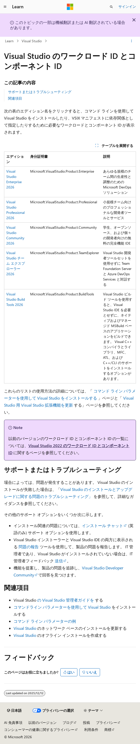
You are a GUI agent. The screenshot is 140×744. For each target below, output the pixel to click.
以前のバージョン (42, 722)
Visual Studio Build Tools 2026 (15, 299)
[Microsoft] (70, 7)
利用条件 (91, 729)
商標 (107, 729)
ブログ (68, 722)
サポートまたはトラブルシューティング (39, 91)
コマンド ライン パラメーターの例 (45, 621)
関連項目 (15, 98)
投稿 (86, 722)
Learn (9, 40)
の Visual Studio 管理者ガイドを (65, 600)
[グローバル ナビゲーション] (5, 6)
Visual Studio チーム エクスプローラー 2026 (15, 263)
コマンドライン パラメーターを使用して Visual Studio (62, 607)
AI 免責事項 (13, 722)
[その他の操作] (131, 41)
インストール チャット (102, 525)
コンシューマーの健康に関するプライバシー (39, 729)
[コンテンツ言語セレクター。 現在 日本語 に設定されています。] (14, 711)
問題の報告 (29, 546)
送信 (59, 560)
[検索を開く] (111, 6)
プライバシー (106, 722)
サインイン (127, 6)
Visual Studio (32, 40)
